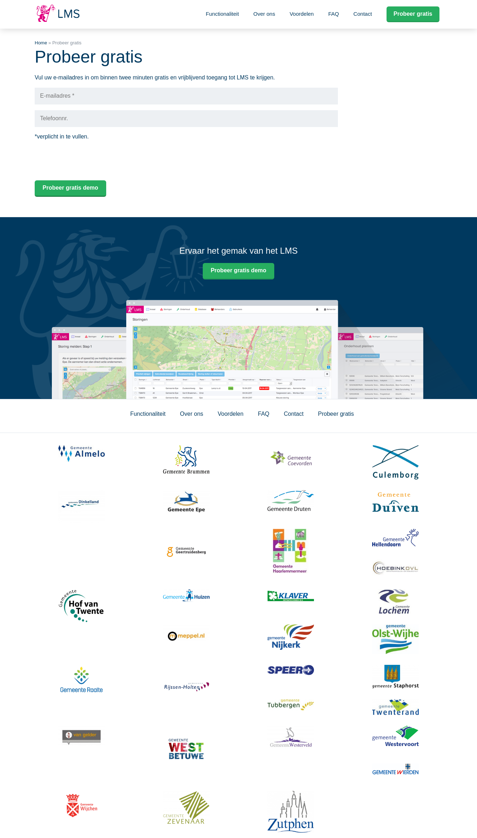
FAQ (333, 14)
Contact (362, 14)
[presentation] (89, 161)
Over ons (264, 14)
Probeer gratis (413, 14)
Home (41, 42)
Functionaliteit (222, 14)
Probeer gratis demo (238, 270)
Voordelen (302, 14)
